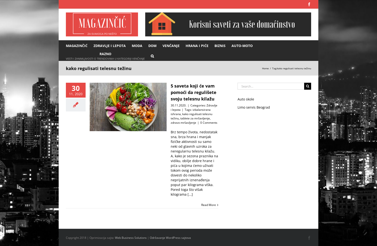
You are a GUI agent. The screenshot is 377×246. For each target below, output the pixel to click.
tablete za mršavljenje (195, 118)
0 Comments (208, 123)
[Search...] (271, 86)
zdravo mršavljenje (183, 123)
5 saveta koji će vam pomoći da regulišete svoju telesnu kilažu (193, 92)
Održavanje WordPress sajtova (170, 238)
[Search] (307, 86)
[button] (152, 56)
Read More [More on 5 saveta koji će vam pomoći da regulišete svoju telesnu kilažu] (208, 205)
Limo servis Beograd (254, 107)
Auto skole (246, 99)
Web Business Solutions (131, 238)
